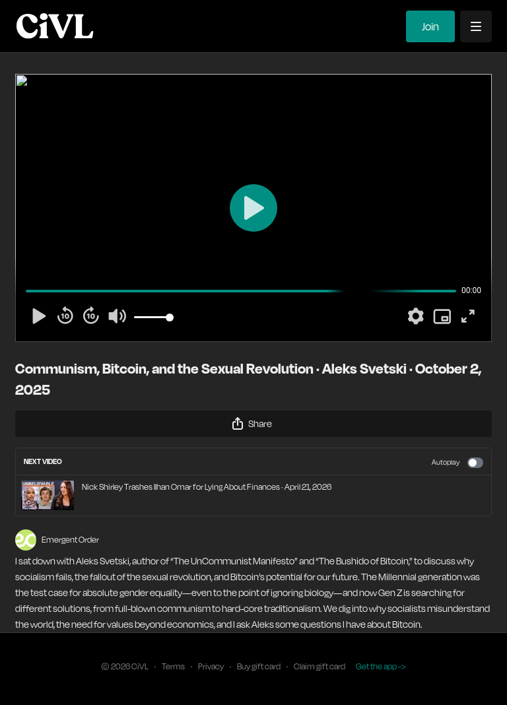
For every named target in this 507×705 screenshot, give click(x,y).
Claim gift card (319, 666)
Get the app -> (381, 666)
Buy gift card (259, 666)
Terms (173, 666)
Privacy (211, 666)
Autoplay (457, 462)
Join (430, 26)
